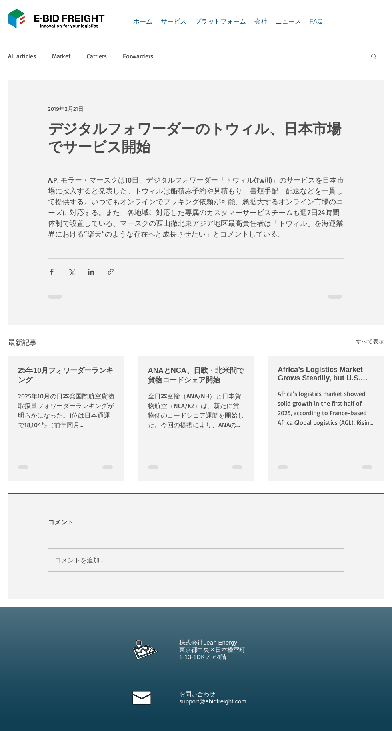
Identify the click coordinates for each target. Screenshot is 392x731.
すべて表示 (370, 341)
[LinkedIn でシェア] (91, 271)
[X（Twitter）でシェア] (71, 271)
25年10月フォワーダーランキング (65, 375)
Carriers (97, 56)
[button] (374, 56)
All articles (22, 56)
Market (61, 56)
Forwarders (138, 56)
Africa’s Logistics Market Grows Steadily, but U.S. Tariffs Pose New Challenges (320, 374)
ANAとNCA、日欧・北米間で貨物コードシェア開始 (196, 375)
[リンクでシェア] (110, 271)
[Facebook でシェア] (52, 271)
